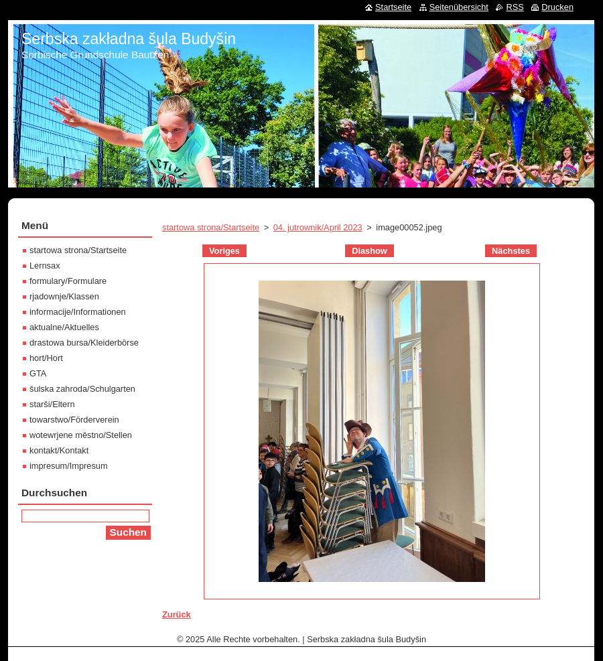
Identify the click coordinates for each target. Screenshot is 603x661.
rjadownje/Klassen (64, 296)
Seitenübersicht (458, 7)
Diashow (369, 251)
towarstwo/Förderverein (74, 420)
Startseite (393, 7)
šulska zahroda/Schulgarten (82, 389)
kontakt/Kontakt (58, 450)
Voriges (224, 251)
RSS (514, 7)
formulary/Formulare (68, 281)
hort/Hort (46, 358)
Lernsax (44, 266)
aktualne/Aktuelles (64, 327)
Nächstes (511, 251)
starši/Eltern (52, 404)
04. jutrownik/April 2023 (317, 227)
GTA (37, 373)
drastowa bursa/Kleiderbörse (84, 343)
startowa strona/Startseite (210, 227)
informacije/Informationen (77, 312)
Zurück (176, 614)
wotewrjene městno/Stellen (80, 435)
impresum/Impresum (68, 466)
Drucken (557, 7)
